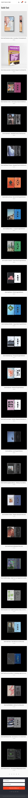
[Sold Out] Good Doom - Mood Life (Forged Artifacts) (14, 197)
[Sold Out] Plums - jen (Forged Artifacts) (14, 451)
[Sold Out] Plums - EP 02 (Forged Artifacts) (14, 292)
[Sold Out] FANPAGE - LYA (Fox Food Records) (14, 705)
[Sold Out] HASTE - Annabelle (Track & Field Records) (14, 133)
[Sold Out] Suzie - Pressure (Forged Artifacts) (14, 387)
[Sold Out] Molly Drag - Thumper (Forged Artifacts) (14, 355)
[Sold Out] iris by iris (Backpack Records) (14, 546)
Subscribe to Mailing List (14, 788)
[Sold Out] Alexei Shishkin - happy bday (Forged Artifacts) (14, 324)
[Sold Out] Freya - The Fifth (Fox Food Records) (14, 641)
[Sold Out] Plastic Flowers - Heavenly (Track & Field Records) (14, 165)
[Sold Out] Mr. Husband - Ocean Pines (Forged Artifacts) (14, 260)
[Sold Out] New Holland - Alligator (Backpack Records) (14, 514)
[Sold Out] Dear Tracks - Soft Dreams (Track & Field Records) (14, 101)
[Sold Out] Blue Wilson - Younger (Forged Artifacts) (14, 228)
